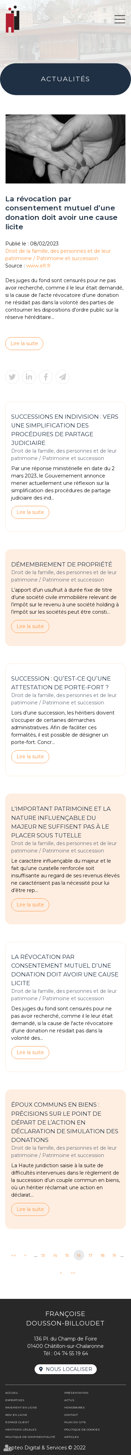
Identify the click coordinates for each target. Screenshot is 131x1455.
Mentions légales (21, 1429)
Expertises (14, 1400)
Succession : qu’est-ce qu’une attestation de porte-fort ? (61, 683)
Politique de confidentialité (30, 1437)
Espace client (17, 1422)
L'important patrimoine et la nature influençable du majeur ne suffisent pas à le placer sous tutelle (61, 822)
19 (114, 1255)
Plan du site (75, 1422)
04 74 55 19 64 (71, 1353)
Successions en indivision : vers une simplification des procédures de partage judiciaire (64, 429)
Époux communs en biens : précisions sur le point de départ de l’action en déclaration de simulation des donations (64, 1122)
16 (79, 1255)
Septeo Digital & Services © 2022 (45, 1447)
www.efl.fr (38, 266)
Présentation (76, 1392)
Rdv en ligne (16, 1414)
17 (91, 1255)
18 (103, 1255)
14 (55, 1255)
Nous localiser (69, 1369)
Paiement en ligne (21, 1407)
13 (43, 1255)
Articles (71, 1437)
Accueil (11, 1392)
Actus (69, 1400)
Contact (71, 1414)
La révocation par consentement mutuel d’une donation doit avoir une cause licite (64, 970)
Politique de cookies (82, 1429)
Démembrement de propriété (61, 564)
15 (67, 1255)
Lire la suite (24, 343)
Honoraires (74, 1407)
